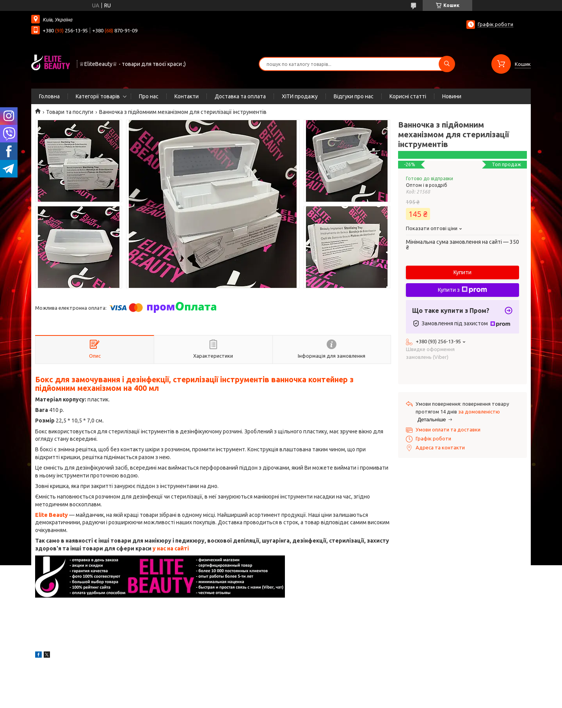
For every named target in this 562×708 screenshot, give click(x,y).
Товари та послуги (69, 112)
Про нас (148, 96)
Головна (49, 96)
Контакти (186, 96)
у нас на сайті (171, 548)
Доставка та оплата (240, 96)
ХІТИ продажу (300, 96)
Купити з (462, 289)
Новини (451, 96)
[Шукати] (447, 64)
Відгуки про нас (353, 96)
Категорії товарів (98, 96)
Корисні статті (407, 96)
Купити (462, 272)
